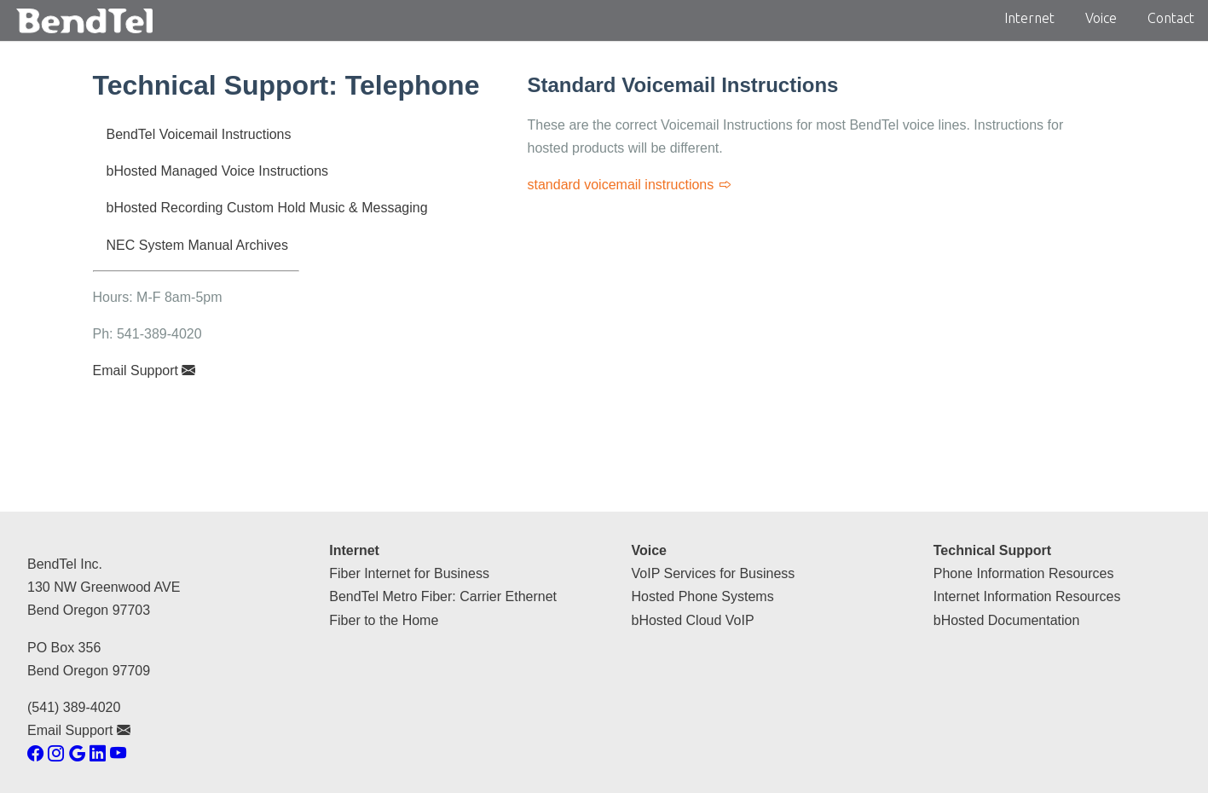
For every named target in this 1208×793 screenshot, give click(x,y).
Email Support (144, 370)
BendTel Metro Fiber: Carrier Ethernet (443, 596)
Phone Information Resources (1023, 573)
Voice (1101, 18)
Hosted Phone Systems (703, 596)
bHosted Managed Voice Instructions (218, 171)
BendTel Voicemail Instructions (199, 134)
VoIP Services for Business (713, 573)
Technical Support (992, 550)
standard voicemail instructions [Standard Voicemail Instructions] (629, 184)
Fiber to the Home (383, 620)
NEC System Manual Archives (197, 245)
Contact (1170, 18)
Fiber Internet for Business (409, 573)
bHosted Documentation (1006, 620)
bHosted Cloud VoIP (693, 620)
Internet (1029, 18)
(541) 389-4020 (73, 707)
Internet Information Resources (1027, 596)
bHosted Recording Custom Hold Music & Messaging (267, 207)
